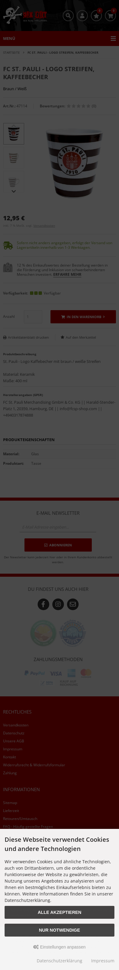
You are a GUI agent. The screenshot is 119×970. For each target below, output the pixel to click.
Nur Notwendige (59, 930)
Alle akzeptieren (59, 912)
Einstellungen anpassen (59, 947)
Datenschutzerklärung (59, 961)
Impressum (102, 961)
